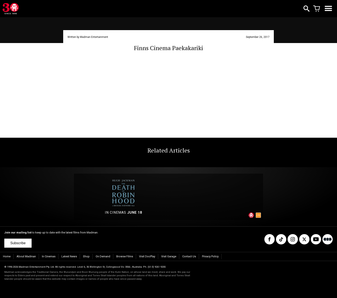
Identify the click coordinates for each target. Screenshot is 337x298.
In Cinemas (48, 256)
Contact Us (189, 256)
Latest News (69, 256)
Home (7, 256)
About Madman (26, 256)
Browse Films (124, 256)
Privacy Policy (210, 256)
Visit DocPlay (147, 256)
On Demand (103, 256)
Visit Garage (168, 256)
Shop (86, 256)
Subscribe (18, 243)
